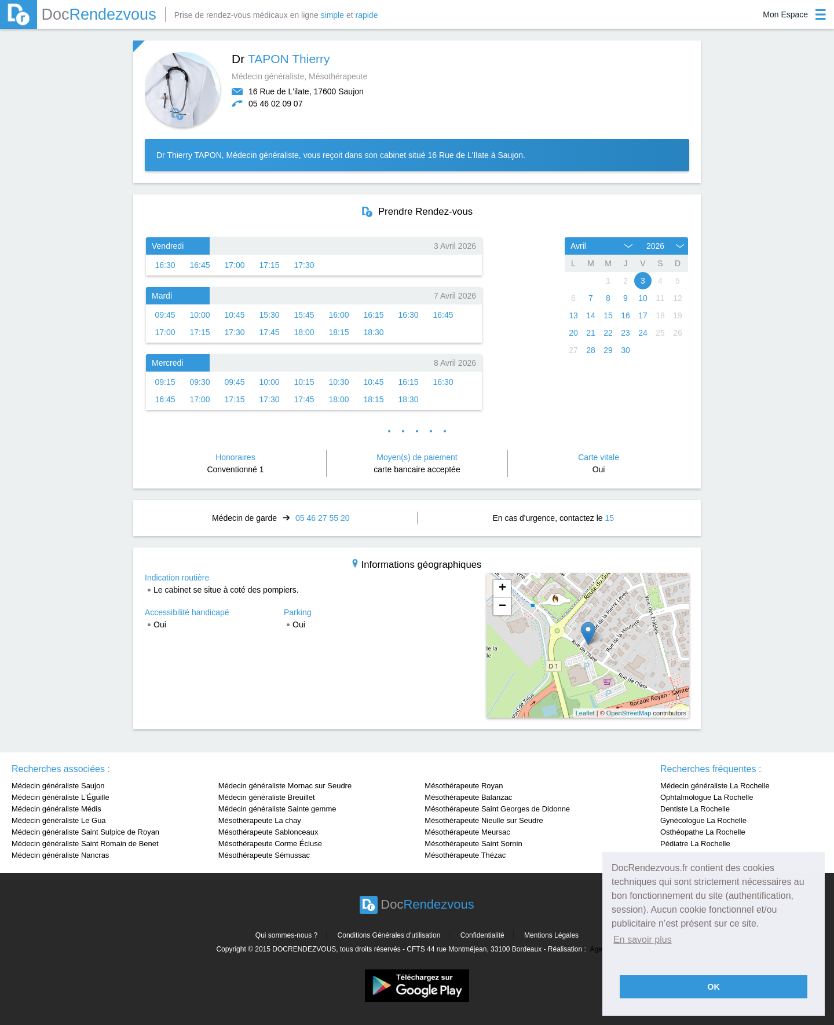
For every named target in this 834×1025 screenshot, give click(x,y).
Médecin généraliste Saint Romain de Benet (85, 843)
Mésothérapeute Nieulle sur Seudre (484, 820)
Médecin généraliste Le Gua (59, 820)
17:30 (304, 265)
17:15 (269, 265)
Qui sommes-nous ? (286, 935)
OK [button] (713, 986)
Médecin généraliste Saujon (58, 785)
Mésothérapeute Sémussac (264, 855)
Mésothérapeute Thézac (465, 855)
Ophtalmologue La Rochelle (706, 797)
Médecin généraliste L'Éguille (60, 797)
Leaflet (585, 713)
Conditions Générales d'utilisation (389, 935)
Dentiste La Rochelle (695, 808)
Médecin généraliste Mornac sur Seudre (285, 785)
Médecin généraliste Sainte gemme (277, 808)
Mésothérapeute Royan (464, 785)
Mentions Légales (551, 935)
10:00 (199, 314)
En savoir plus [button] (642, 940)
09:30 (199, 382)
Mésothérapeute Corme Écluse (270, 843)
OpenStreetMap (629, 713)
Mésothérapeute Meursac (467, 832)
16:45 (199, 265)
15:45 (304, 314)
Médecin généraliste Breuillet (266, 797)
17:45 (269, 332)
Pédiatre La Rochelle (695, 843)
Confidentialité (482, 935)
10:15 (304, 382)
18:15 (338, 332)
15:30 (269, 314)
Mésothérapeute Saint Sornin (473, 843)
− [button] (502, 606)
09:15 (165, 382)
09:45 (165, 314)
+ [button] (502, 588)
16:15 (373, 314)
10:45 (234, 314)
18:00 (304, 332)
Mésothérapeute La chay (259, 820)
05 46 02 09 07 (275, 103)
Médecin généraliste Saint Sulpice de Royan (85, 832)
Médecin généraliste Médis (56, 808)
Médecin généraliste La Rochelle (715, 785)
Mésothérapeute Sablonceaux (268, 832)
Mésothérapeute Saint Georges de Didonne (497, 808)
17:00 (234, 265)
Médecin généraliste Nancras (60, 855)
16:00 (338, 314)
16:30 (165, 265)
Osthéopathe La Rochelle (702, 832)
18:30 (373, 332)
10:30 (338, 382)
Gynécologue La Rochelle (703, 820)
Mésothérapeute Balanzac (468, 797)
